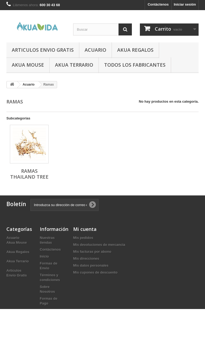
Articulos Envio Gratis (43, 50)
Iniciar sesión (185, 4)
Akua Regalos (135, 50)
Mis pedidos (83, 238)
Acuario (95, 50)
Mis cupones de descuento (95, 272)
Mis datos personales (90, 265)
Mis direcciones (86, 258)
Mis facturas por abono (92, 252)
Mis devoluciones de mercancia (99, 245)
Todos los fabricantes (134, 65)
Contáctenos (158, 4)
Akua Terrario (74, 65)
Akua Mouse (28, 65)
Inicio (44, 256)
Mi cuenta (85, 229)
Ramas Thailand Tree (29, 174)
